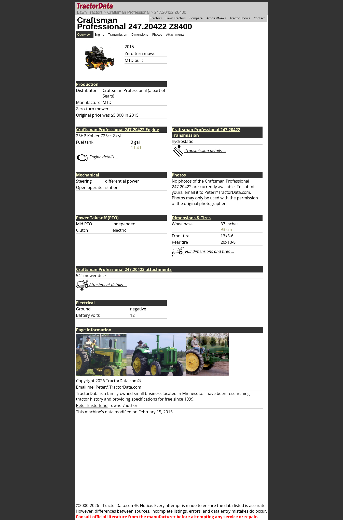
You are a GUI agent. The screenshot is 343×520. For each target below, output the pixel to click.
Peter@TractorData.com (227, 192)
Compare (196, 18)
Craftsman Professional (128, 12)
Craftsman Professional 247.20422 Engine (117, 129)
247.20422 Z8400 (170, 12)
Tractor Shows (240, 18)
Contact (259, 18)
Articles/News (216, 18)
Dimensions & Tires (191, 218)
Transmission (117, 34)
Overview (84, 34)
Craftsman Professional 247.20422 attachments (124, 269)
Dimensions (139, 34)
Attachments (175, 34)
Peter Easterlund (92, 405)
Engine (99, 34)
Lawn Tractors (90, 12)
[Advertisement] (171, 459)
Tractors (156, 18)
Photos (157, 34)
